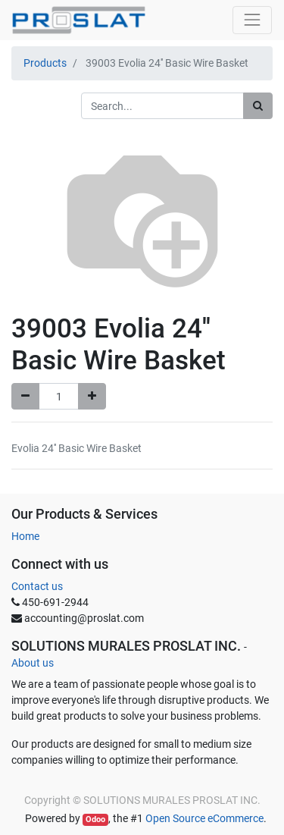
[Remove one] (25, 396)
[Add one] (92, 396)
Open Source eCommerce (204, 818)
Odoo (95, 819)
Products (45, 63)
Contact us (37, 586)
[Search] (258, 106)
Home (25, 536)
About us (32, 663)
